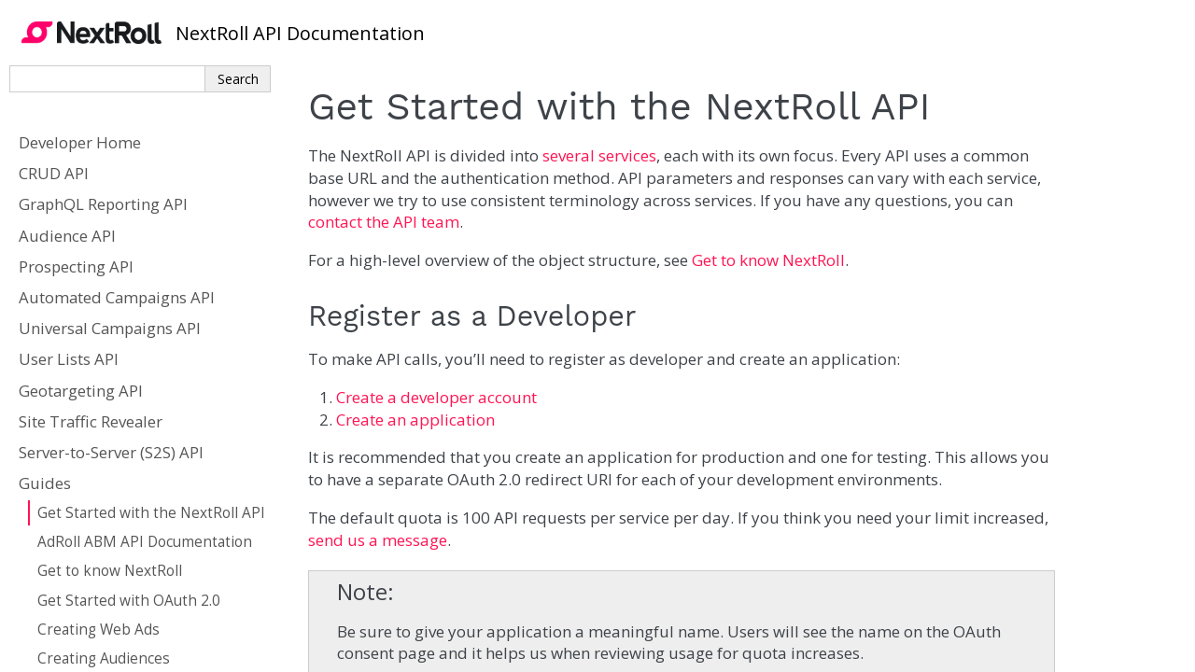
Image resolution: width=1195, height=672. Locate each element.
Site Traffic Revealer (90, 421)
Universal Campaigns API (110, 328)
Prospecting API (76, 266)
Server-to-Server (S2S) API (111, 452)
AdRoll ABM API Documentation (144, 542)
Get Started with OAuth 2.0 (128, 600)
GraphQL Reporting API (103, 204)
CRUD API (54, 173)
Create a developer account (436, 397)
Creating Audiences (103, 658)
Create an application (415, 419)
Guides (45, 483)
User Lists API (69, 359)
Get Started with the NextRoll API (151, 513)
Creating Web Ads (98, 629)
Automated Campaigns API (117, 297)
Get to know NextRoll (109, 571)
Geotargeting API (81, 390)
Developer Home (80, 142)
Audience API (67, 235)
